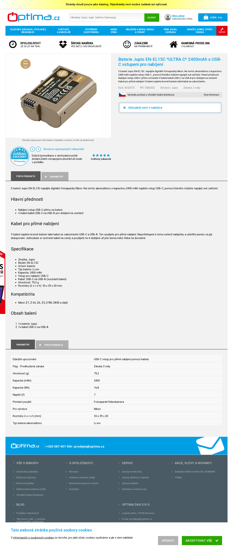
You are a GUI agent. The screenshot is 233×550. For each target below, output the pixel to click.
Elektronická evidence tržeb (31, 489)
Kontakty (74, 489)
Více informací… (212, 94)
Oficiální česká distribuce (29, 495)
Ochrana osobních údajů (82, 477)
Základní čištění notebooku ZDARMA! (195, 471)
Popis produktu (50, 345)
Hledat (152, 17)
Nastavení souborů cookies (83, 483)
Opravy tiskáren (130, 483)
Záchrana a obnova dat (134, 489)
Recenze (73, 471)
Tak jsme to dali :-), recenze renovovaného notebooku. (30, 520)
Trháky (178, 477)
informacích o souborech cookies (33, 543)
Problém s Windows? (27, 513)
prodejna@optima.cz (140, 519)
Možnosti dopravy (26, 477)
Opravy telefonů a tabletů (135, 477)
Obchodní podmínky (27, 471)
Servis (127, 463)
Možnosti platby (25, 483)
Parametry (53, 176)
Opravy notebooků (132, 471)
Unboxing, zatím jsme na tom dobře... (36, 527)
